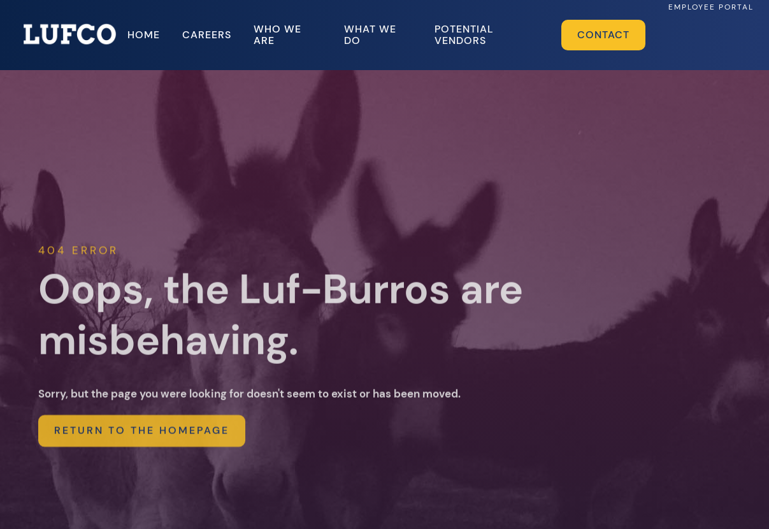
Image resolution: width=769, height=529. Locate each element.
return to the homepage (141, 437)
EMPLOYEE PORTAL (711, 7)
